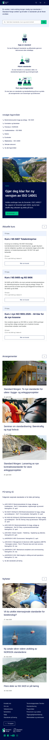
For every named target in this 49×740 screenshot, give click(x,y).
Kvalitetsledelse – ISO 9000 (13, 130)
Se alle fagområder (10, 148)
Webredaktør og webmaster (35, 717)
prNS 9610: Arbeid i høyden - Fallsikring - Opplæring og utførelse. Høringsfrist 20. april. (25, 534)
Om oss (6, 706)
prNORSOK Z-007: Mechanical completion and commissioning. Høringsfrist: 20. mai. (24, 550)
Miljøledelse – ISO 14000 (12, 141)
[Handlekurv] (40, 2)
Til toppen (9, 723)
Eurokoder (8, 137)
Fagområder (30, 709)
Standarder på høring (10, 717)
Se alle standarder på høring (13, 561)
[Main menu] (45, 3)
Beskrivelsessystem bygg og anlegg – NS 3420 (19, 120)
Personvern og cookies (34, 712)
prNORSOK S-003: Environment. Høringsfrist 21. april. (21, 538)
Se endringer (12, 213)
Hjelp (5, 714)
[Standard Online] (17, 730)
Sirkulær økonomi (10, 144)
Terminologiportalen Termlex (35, 703)
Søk (44, 22)
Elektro (7, 134)
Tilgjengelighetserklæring (34, 714)
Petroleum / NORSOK (11, 127)
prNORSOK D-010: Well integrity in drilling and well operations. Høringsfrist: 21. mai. (24, 556)
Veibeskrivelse (8, 709)
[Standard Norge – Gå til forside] (5, 2)
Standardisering (31, 706)
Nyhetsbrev (7, 712)
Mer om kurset (32, 262)
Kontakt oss (7, 703)
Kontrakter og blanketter (12, 123)
